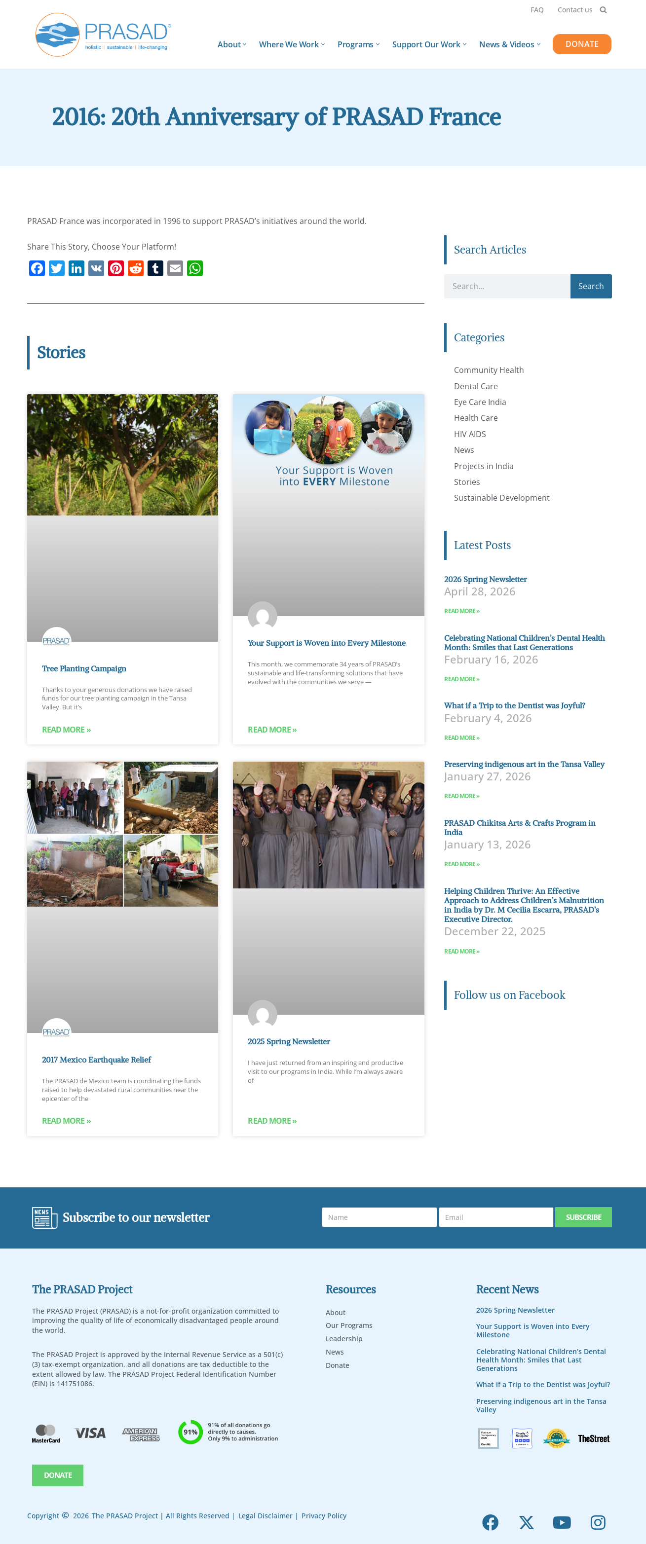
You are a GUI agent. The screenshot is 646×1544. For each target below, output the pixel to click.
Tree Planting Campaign (84, 668)
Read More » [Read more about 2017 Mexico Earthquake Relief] (66, 1122)
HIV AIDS (470, 434)
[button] (244, 44)
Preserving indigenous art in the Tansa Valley (524, 764)
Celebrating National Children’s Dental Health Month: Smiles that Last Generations (524, 642)
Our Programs (349, 1325)
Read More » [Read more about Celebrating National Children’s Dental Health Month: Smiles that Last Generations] (461, 679)
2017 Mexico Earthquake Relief (96, 1060)
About (335, 1312)
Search (591, 286)
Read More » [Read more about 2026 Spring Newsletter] (461, 611)
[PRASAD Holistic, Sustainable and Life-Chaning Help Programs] (104, 35)
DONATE (582, 43)
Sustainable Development (502, 497)
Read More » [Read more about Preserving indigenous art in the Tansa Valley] (461, 796)
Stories (467, 482)
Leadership (344, 1338)
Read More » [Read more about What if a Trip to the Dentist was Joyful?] (461, 738)
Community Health (489, 370)
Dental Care (476, 386)
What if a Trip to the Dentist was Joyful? (514, 705)
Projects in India (484, 466)
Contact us (575, 9)
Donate (337, 1364)
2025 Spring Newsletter (289, 1042)
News (464, 449)
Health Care (476, 417)
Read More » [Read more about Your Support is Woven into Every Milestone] (272, 730)
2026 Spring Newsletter (485, 579)
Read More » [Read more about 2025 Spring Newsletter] (272, 1122)
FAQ (537, 9)
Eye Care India (480, 402)
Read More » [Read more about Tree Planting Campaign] (66, 730)
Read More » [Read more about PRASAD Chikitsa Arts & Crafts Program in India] (461, 864)
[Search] (603, 9)
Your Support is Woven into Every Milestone (327, 643)
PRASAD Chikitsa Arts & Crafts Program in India (520, 827)
